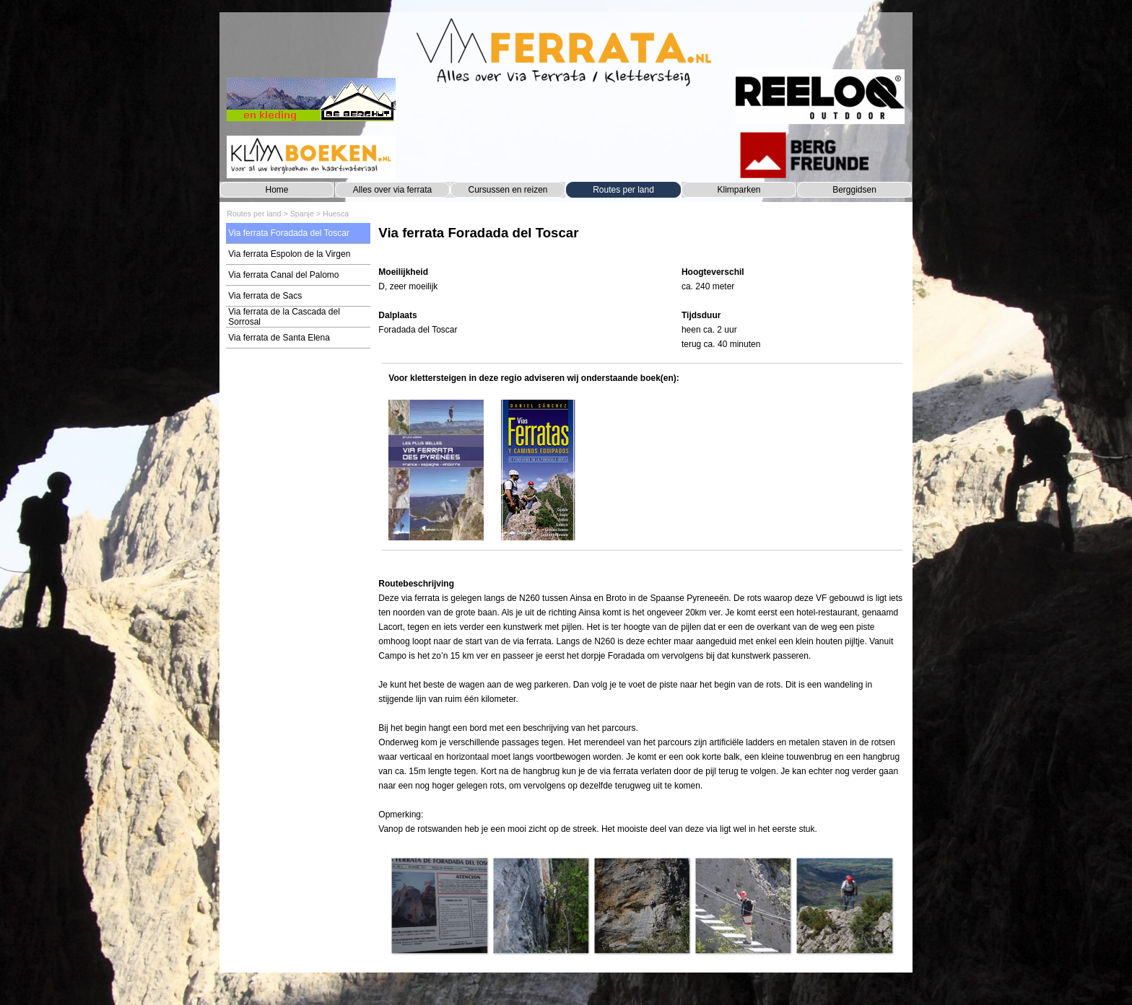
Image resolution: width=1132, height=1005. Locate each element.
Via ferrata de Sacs (265, 296)
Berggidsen (854, 190)
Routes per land (623, 190)
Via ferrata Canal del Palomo (283, 275)
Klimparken (738, 190)
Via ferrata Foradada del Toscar (288, 233)
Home (276, 190)
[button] (438, 905)
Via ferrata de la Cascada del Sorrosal (284, 317)
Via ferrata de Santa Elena (279, 338)
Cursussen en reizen (507, 190)
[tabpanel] (641, 240)
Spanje (302, 213)
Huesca (336, 213)
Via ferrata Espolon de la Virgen (289, 254)
